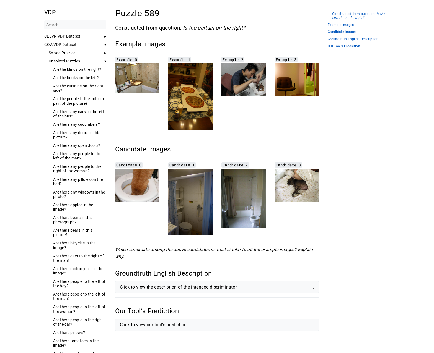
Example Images (341, 25)
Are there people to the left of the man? (79, 296)
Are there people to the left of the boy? (79, 283)
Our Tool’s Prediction (344, 46)
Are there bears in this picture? (72, 232)
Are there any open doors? (76, 145)
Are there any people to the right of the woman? (77, 168)
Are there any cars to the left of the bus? (78, 113)
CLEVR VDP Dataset (62, 36)
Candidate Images (342, 32)
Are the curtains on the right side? (78, 88)
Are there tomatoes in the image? (76, 343)
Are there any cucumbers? (76, 124)
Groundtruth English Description (353, 39)
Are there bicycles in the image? (74, 245)
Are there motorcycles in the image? (78, 270)
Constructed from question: (358, 16)
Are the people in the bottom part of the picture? (78, 100)
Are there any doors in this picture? (76, 134)
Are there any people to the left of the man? (77, 155)
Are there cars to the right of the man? (78, 258)
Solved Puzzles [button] (62, 53)
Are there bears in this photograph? (72, 219)
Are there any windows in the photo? (79, 194)
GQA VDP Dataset (60, 44)
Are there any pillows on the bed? (78, 181)
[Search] (75, 24)
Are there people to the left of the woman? (79, 309)
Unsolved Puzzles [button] (64, 61)
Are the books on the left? (76, 77)
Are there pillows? (69, 332)
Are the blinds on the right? (77, 69)
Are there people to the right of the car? (78, 322)
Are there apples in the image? (73, 207)
